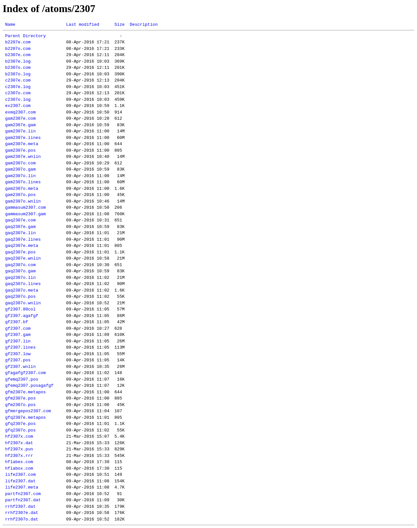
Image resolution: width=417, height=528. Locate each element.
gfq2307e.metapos (25, 417)
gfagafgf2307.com (25, 373)
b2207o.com (18, 49)
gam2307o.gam (20, 169)
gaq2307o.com (20, 265)
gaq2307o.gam (20, 271)
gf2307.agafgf (21, 316)
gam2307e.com (20, 118)
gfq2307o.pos (20, 430)
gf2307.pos (18, 360)
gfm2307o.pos (20, 405)
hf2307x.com (19, 436)
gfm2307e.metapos (25, 392)
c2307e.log (18, 87)
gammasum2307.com (25, 207)
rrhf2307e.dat (21, 513)
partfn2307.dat (23, 500)
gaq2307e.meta (21, 246)
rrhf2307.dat (20, 506)
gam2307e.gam (20, 125)
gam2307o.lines (23, 182)
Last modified (82, 24)
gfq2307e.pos (20, 424)
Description (144, 24)
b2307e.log (18, 61)
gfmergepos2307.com (28, 411)
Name (10, 24)
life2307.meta (21, 487)
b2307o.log (18, 74)
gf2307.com (18, 328)
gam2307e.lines (23, 138)
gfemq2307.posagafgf (29, 385)
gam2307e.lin (20, 131)
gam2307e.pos (20, 150)
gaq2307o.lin (20, 277)
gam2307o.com (20, 163)
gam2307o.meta (21, 188)
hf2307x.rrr (19, 456)
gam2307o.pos (20, 195)
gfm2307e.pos (20, 398)
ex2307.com (18, 106)
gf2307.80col (20, 309)
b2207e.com (18, 42)
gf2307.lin (18, 341)
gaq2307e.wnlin (23, 258)
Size (119, 24)
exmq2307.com (20, 112)
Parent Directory (25, 36)
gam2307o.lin (20, 176)
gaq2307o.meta (21, 290)
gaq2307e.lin (20, 233)
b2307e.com (18, 55)
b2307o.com (18, 67)
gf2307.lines (20, 347)
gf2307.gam (18, 335)
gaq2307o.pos (20, 296)
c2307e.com (18, 80)
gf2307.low (18, 354)
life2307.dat (20, 481)
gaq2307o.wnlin (23, 303)
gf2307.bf (16, 322)
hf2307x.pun (19, 449)
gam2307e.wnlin (23, 156)
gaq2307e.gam (20, 227)
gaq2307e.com (20, 220)
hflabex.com (19, 462)
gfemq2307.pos (21, 379)
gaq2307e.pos (20, 252)
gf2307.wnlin (20, 367)
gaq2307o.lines (23, 284)
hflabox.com (19, 468)
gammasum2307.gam (25, 214)
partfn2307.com (23, 494)
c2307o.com (18, 93)
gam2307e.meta (21, 144)
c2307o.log (18, 99)
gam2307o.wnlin (23, 201)
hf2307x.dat (19, 443)
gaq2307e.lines (23, 239)
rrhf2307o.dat (21, 519)
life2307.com (20, 474)
